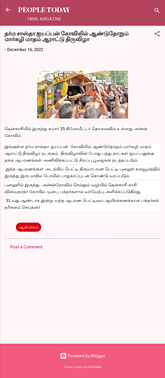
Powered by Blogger (82, 355)
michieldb (94, 367)
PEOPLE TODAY (44, 9)
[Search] (157, 11)
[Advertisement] (82, 295)
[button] (157, 34)
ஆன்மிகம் (28, 227)
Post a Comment (26, 247)
